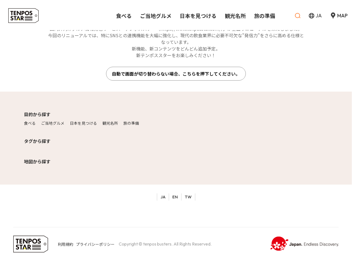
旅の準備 (131, 123)
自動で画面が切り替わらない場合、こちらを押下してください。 (176, 73)
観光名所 (110, 123)
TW (188, 196)
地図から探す (37, 161)
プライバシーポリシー (95, 244)
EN (175, 196)
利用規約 (65, 244)
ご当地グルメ (52, 123)
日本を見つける (83, 123)
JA (162, 196)
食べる (30, 123)
